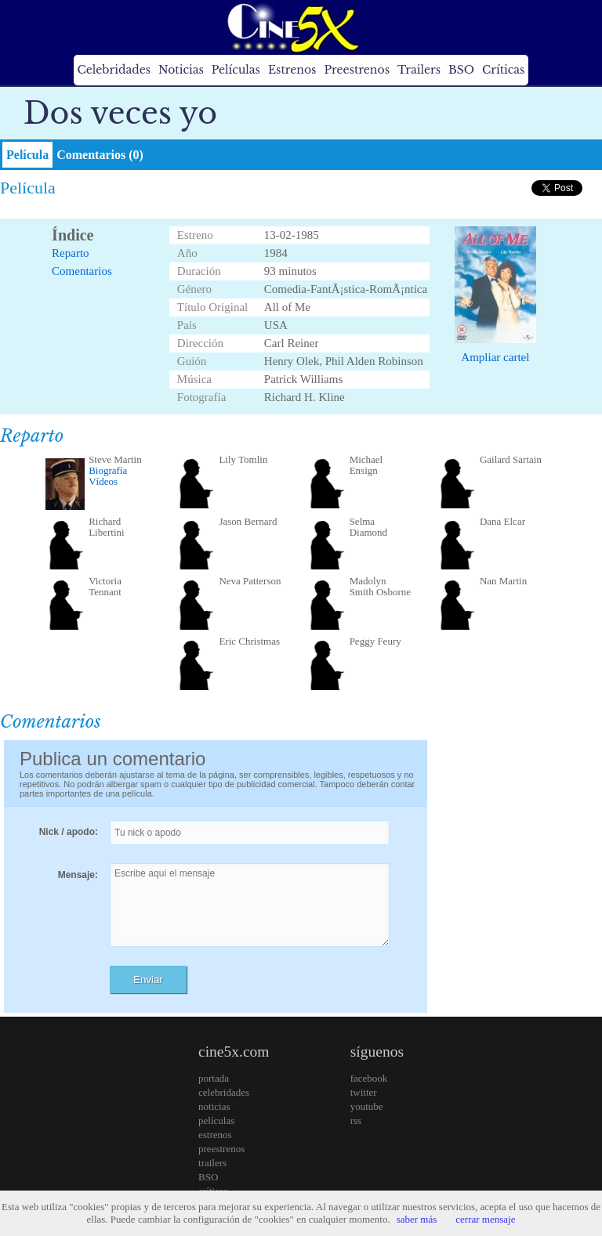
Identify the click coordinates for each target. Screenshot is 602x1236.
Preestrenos (357, 70)
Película (27, 154)
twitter (363, 1092)
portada (213, 1078)
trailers (212, 1163)
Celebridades (114, 70)
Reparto (70, 253)
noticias (214, 1106)
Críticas (503, 70)
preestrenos (221, 1149)
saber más (417, 1219)
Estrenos (292, 70)
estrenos (215, 1134)
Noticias (181, 70)
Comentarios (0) (99, 154)
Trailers (419, 70)
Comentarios (82, 271)
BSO (461, 70)
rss (355, 1120)
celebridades (223, 1092)
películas (216, 1120)
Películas (236, 70)
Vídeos (103, 481)
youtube (366, 1106)
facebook (369, 1078)
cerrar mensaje (485, 1219)
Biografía (108, 470)
